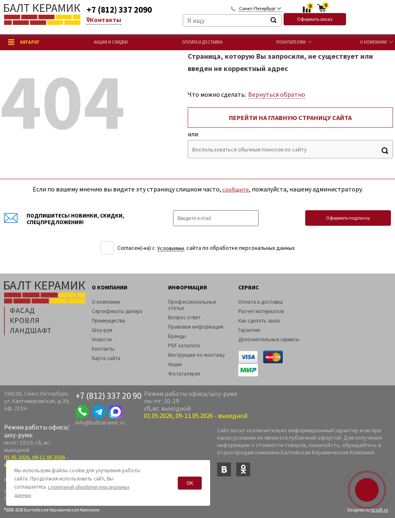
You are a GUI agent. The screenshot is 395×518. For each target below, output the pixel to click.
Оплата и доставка (202, 42)
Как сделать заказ (259, 320)
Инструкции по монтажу (196, 354)
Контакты (104, 20)
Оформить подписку (348, 218)
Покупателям (291, 42)
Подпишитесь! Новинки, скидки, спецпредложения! (64, 218)
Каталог (24, 42)
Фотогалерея (184, 373)
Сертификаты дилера (117, 311)
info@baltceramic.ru (100, 422)
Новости (102, 339)
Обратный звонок (233, 8)
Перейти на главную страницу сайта (290, 117)
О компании (373, 42)
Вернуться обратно (276, 94)
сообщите (235, 189)
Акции (175, 364)
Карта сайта (106, 358)
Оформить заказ (314, 19)
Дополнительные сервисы (269, 339)
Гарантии (249, 330)
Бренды (177, 336)
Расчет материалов (261, 311)
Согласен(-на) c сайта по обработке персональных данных (206, 248)
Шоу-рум (102, 330)
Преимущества (108, 320)
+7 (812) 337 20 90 (108, 395)
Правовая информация (195, 326)
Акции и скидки (111, 42)
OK (189, 483)
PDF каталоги (184, 345)
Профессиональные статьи (192, 304)
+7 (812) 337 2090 (119, 9)
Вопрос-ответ (184, 317)
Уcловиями (170, 248)
